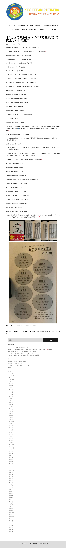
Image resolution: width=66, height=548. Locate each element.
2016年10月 (11, 516)
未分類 (34, 325)
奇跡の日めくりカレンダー (15, 363)
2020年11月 (11, 423)
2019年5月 (10, 457)
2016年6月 (10, 524)
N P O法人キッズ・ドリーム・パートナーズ (23, 25)
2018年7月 (10, 476)
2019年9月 (10, 450)
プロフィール (24, 29)
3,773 (31, 349)
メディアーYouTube (14, 29)
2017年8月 (10, 497)
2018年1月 (10, 488)
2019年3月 (10, 461)
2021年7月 (10, 408)
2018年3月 (10, 484)
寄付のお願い (38, 25)
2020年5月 (10, 434)
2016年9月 (10, 518)
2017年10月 (11, 493)
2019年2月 (10, 463)
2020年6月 (11, 432)
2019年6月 (10, 455)
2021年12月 (11, 398)
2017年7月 (10, 499)
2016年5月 (10, 526)
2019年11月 (11, 446)
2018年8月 (10, 474)
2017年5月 (10, 503)
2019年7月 (10, 453)
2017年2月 (10, 508)
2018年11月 (11, 469)
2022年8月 (10, 383)
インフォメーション (43, 29)
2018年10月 (11, 470)
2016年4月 (10, 527)
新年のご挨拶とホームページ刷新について (19, 347)
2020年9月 (11, 427)
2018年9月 (10, 472)
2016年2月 (10, 531)
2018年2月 (10, 486)
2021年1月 (10, 419)
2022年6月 (10, 387)
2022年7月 (10, 385)
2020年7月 (10, 431)
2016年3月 (10, 529)
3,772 (23, 355)
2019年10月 (11, 448)
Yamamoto (23, 44)
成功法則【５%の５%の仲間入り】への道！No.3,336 (46, 331)
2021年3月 (10, 415)
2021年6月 (10, 410)
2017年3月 (10, 507)
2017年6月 (10, 501)
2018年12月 (11, 467)
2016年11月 (11, 514)
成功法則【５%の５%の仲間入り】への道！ (19, 365)
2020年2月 (10, 440)
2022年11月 (11, 377)
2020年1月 (10, 442)
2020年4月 (10, 436)
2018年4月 (10, 482)
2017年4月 (10, 505)
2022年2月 (10, 395)
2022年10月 (11, 379)
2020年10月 (11, 425)
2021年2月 (10, 417)
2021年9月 (10, 404)
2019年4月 (10, 459)
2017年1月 (10, 510)
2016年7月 (10, 522)
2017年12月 (11, 489)
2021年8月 (10, 406)
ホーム (10, 25)
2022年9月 (10, 381)
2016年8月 (10, 520)
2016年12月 (11, 512)
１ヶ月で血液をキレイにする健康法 (21, 325)
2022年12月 (11, 376)
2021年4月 (10, 414)
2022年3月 (10, 393)
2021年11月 (10, 400)
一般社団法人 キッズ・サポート (51, 25)
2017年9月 (10, 495)
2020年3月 (10, 438)
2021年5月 (10, 412)
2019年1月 (10, 465)
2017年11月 (10, 491)
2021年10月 (11, 402)
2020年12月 (11, 421)
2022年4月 (10, 391)
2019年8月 (10, 451)
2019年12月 (11, 444)
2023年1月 (10, 374)
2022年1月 (10, 396)
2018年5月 (10, 480)
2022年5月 (10, 389)
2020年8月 (10, 429)
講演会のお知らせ (33, 29)
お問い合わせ (53, 29)
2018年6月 (10, 478)
